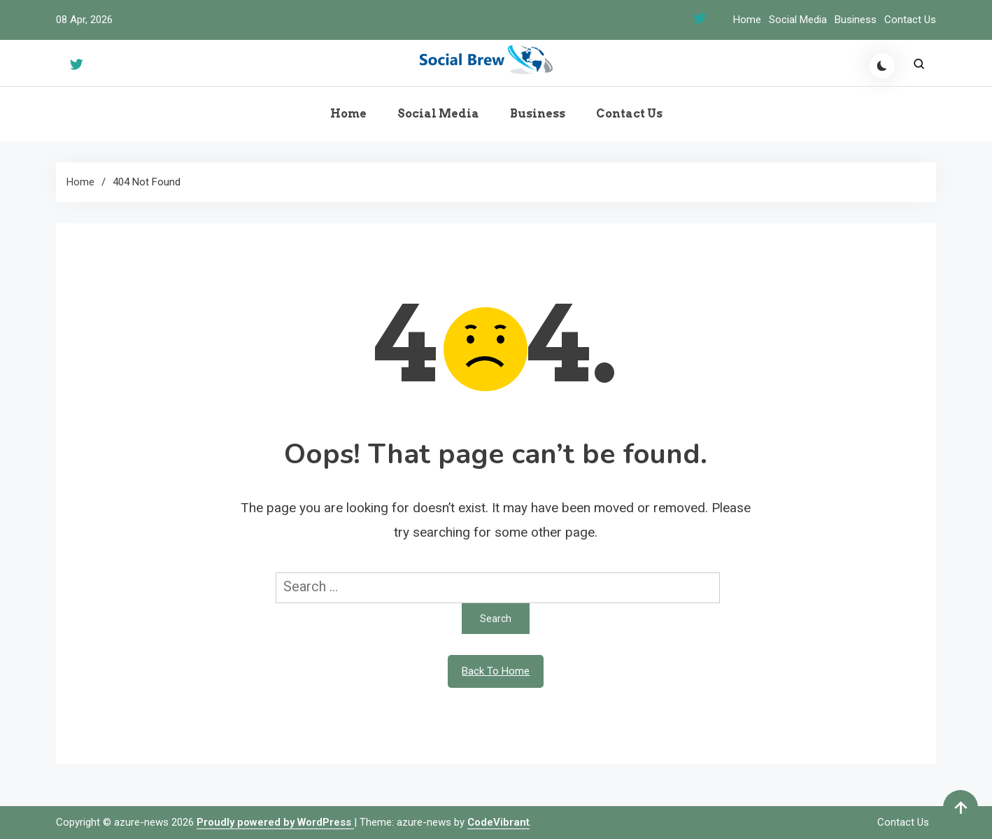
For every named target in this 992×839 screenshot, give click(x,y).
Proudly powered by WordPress (275, 822)
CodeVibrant (498, 822)
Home (747, 19)
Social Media (798, 19)
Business (856, 19)
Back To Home (496, 671)
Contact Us (910, 19)
